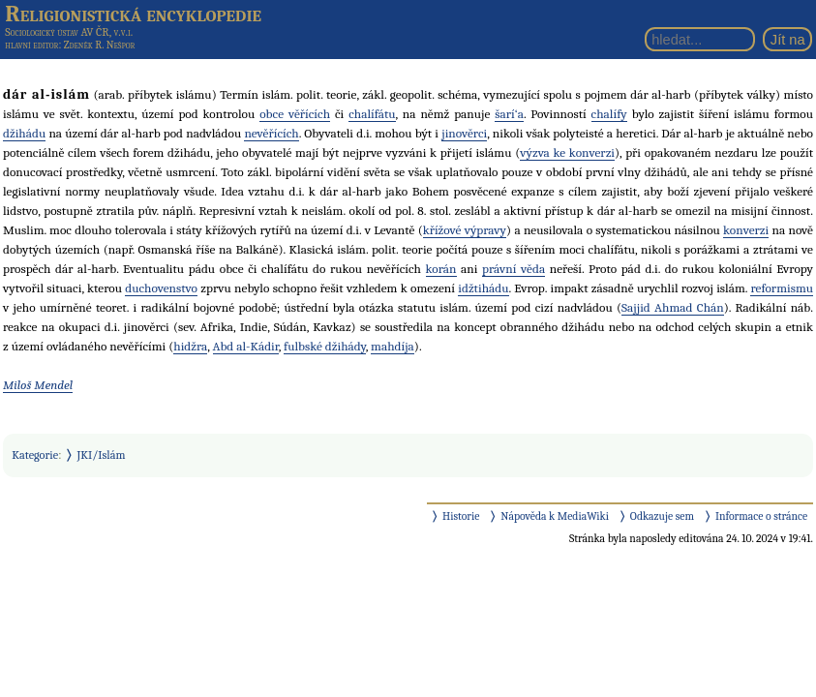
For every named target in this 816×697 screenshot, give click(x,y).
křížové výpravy (464, 230)
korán (441, 268)
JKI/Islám (101, 455)
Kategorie (35, 455)
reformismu (781, 288)
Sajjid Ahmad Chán (672, 307)
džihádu (24, 133)
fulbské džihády (325, 346)
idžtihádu (483, 288)
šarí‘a (509, 113)
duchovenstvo (161, 288)
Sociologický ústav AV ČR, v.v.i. (69, 32)
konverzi (746, 230)
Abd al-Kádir (246, 346)
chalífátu (371, 113)
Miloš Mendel (38, 385)
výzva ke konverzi (567, 152)
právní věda (513, 268)
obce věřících (294, 113)
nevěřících (271, 133)
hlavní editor (31, 45)
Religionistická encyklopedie (133, 13)
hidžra (190, 346)
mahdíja (392, 346)
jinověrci (464, 133)
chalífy (609, 113)
